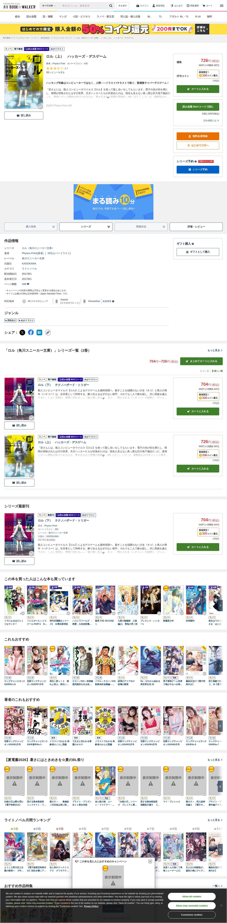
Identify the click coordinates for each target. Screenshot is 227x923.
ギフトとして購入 (198, 251)
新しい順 (217, 371)
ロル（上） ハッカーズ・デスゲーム (62, 442)
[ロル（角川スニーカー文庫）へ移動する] (88, 38)
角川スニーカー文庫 (33, 258)
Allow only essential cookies (192, 905)
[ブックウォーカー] (19, 5)
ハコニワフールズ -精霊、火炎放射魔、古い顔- (82, 623)
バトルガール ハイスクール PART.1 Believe (37, 623)
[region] (113, 905)
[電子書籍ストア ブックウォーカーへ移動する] (16, 38)
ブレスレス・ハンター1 (150, 622)
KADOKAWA (29, 263)
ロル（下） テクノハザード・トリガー (63, 384)
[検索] (111, 5)
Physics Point (58, 63)
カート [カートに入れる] (198, 411)
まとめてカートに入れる (201, 361)
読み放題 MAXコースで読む (198, 106)
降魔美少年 (168, 621)
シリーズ (95, 226)
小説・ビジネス (81, 16)
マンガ (63, 16)
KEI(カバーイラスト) (59, 253)
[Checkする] (40, 106)
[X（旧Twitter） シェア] (22, 332)
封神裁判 (190, 621)
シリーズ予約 (187, 161)
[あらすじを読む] (108, 93)
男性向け (10, 320)
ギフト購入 (185, 243)
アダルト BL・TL (179, 16)
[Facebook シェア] (31, 332)
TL (160, 16)
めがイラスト (26, 320)
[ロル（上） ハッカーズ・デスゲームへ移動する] (118, 38)
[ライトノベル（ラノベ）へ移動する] (63, 38)
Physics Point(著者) (32, 253)
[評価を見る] (57, 70)
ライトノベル (29, 268)
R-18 (198, 16)
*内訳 (215, 80)
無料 (209, 16)
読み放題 (31, 16)
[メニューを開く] (222, 6)
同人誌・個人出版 (130, 16)
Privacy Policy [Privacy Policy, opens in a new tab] (91, 906)
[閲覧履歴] (193, 5)
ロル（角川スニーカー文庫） (38, 248)
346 (25, 284)
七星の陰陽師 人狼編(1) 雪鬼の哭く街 (127, 622)
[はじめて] (177, 5)
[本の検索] (50, 5)
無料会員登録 (197, 136)
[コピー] (48, 332)
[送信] (111, 5)
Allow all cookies (191, 896)
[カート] (207, 5)
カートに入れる (198, 88)
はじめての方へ (198, 145)
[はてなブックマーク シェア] (39, 332)
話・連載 (48, 16)
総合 (17, 16)
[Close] (221, 905)
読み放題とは (211, 120)
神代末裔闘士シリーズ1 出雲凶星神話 (59, 622)
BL (149, 16)
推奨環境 (108, 301)
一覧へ (217, 885)
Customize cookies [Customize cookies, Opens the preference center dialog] (192, 914)
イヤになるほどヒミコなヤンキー (13, 622)
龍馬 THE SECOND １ (104, 622)
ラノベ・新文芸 (105, 16)
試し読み (24, 115)
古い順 (204, 371)
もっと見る (215, 350)
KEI (86, 63)
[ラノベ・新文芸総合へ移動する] (42, 38)
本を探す (122, 5)
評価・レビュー (196, 226)
